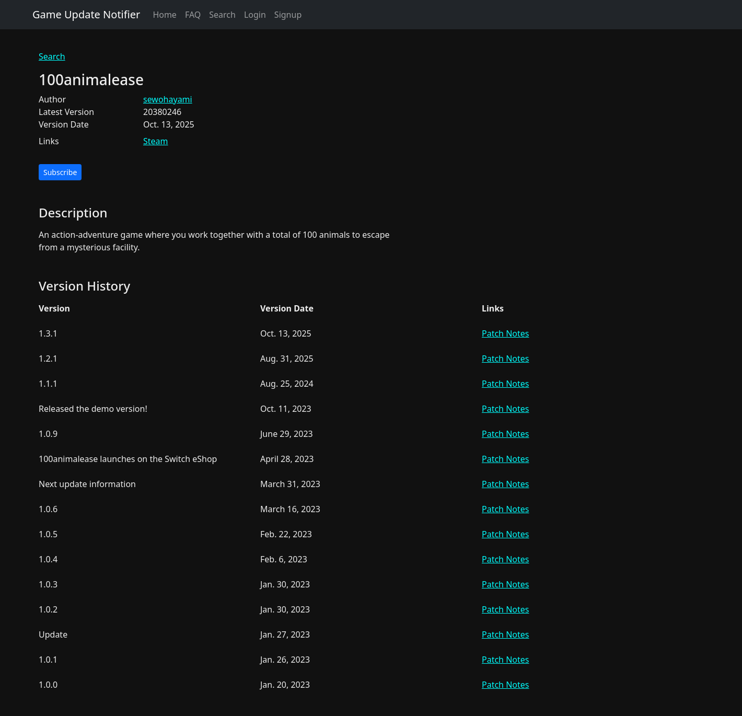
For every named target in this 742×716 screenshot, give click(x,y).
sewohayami (167, 99)
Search (222, 14)
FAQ (193, 14)
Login (255, 14)
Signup (288, 14)
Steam (155, 141)
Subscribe (60, 172)
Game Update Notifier (86, 14)
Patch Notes (505, 333)
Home (165, 14)
